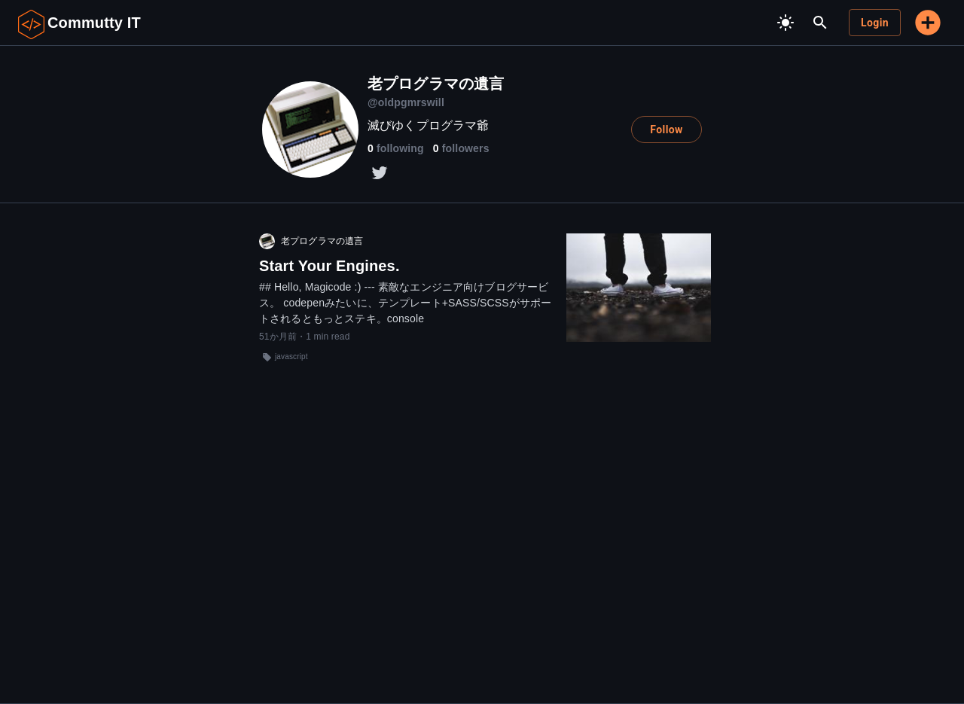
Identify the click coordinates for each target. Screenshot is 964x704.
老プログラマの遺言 (322, 241)
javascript (291, 356)
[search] (820, 22)
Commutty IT (94, 22)
